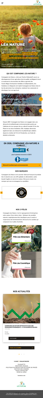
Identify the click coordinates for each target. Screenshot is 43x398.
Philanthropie (24, 361)
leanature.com (21, 375)
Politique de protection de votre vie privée (21, 367)
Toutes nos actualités (21, 348)
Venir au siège (21, 372)
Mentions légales (21, 366)
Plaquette (21, 364)
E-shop (16, 361)
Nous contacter (21, 370)
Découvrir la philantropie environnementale (21, 165)
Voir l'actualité (21, 338)
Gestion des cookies (21, 369)
